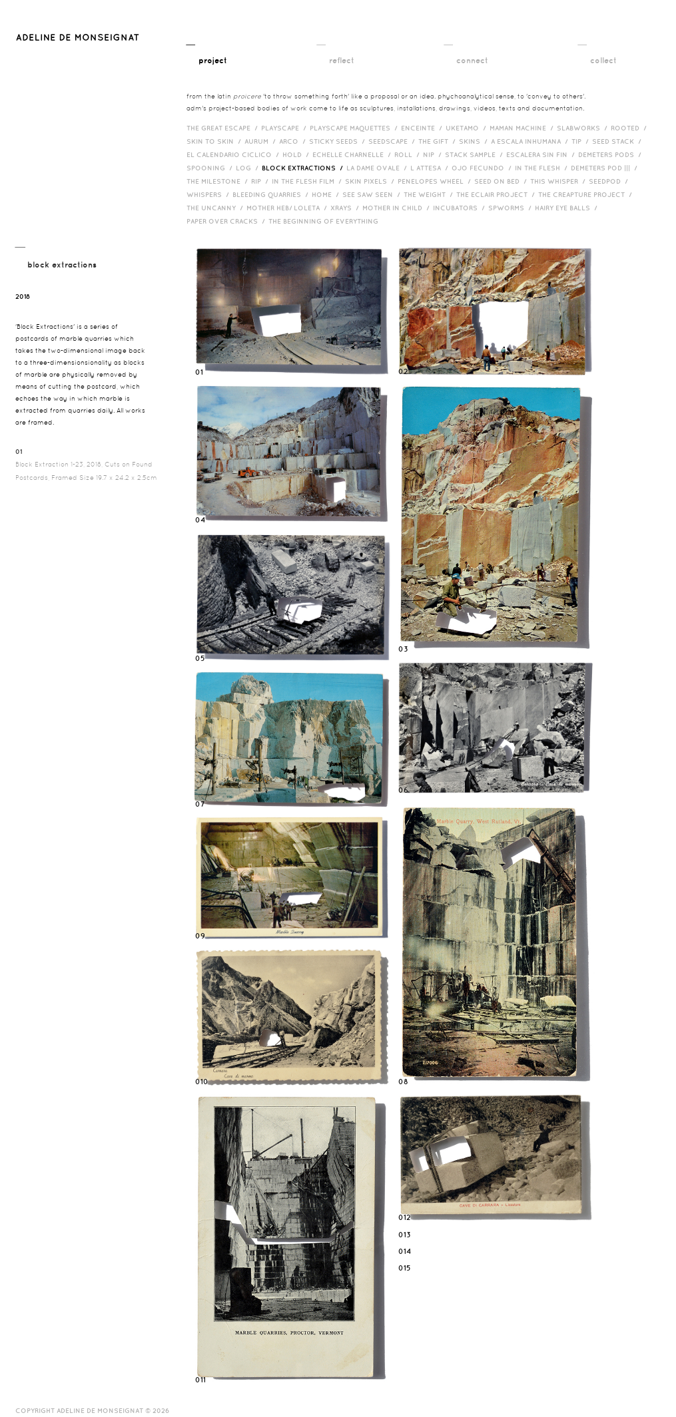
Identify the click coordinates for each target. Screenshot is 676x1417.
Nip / (434, 154)
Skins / (475, 141)
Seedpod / (610, 181)
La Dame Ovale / (378, 168)
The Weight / (430, 194)
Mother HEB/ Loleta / (288, 208)
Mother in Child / (397, 208)
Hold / (297, 154)
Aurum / (261, 141)
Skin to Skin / (215, 141)
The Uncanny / (216, 208)
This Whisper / (559, 181)
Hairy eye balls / (568, 208)
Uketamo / (468, 128)
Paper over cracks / (227, 221)
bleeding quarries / (272, 194)
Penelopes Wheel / (436, 181)
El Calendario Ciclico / (234, 154)
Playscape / (285, 128)
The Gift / (438, 141)
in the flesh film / (308, 181)
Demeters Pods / (611, 154)
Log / (249, 168)
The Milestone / (218, 181)
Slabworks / (584, 128)
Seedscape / (393, 141)
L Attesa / (431, 168)
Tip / (581, 141)
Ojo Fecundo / (483, 168)
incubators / (460, 208)
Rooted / (630, 128)
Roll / (408, 154)
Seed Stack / (618, 141)
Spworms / (511, 208)
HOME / (327, 194)
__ (206, 51)
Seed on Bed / (502, 181)
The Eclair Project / (497, 194)
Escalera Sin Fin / (542, 154)
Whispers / (209, 194)
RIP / (261, 181)
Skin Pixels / (371, 181)
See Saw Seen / (373, 194)
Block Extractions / (304, 168)
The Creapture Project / (586, 194)
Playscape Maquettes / (355, 128)
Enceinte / (423, 128)
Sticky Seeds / (338, 141)
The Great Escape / (223, 128)
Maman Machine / (523, 128)
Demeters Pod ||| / (606, 168)
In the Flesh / (543, 168)
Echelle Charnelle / (353, 154)
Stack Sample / (475, 154)
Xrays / (346, 208)
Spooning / (211, 168)
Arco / (294, 141)
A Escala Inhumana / (531, 141)
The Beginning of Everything (326, 221)
